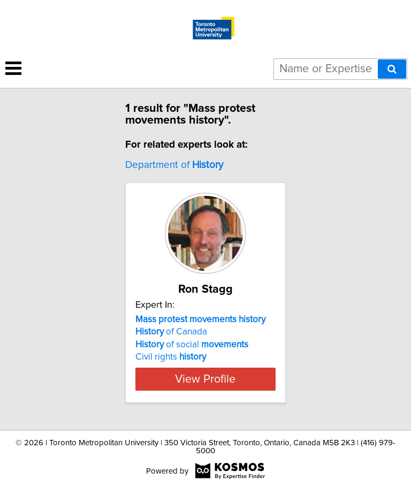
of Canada (171, 332)
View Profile (205, 379)
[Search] (392, 69)
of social (191, 344)
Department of (174, 165)
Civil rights (170, 357)
